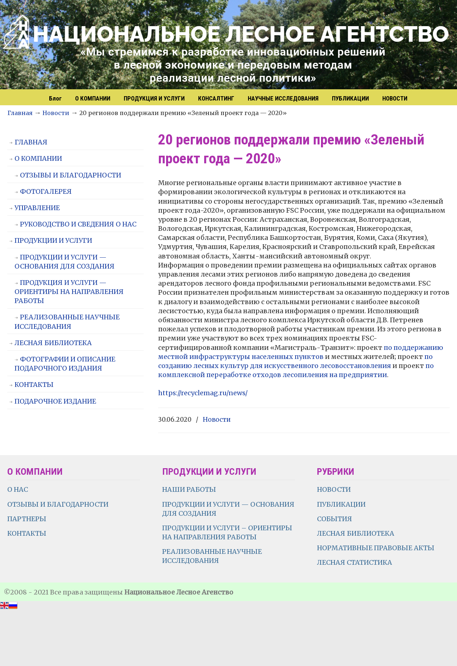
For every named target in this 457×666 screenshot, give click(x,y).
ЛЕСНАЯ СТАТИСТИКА (354, 562)
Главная (20, 113)
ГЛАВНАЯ (31, 142)
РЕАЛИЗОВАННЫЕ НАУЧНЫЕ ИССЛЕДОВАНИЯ (67, 321)
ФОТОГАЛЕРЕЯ (46, 191)
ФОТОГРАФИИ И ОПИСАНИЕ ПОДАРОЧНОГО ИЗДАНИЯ (65, 363)
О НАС (17, 489)
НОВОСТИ (334, 489)
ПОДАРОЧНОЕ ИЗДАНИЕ (55, 401)
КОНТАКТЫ (34, 384)
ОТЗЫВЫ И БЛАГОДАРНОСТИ (70, 175)
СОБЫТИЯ (334, 519)
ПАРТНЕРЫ (26, 519)
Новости (55, 113)
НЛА (232, 45)
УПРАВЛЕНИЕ (37, 208)
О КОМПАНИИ (38, 158)
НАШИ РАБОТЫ (189, 489)
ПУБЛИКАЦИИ (341, 504)
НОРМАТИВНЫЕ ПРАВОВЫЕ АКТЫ (376, 548)
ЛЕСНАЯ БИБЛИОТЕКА (53, 343)
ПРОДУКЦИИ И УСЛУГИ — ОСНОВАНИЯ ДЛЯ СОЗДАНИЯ (65, 261)
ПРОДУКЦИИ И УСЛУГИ (53, 240)
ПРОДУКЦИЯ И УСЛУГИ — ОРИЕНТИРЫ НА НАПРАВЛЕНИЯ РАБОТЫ (69, 291)
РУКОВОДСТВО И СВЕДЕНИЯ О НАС (78, 224)
